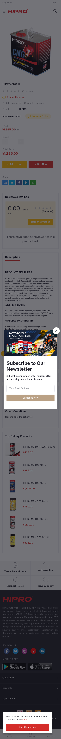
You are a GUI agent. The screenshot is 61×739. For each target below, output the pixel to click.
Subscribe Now (30, 398)
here (24, 719)
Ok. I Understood (27, 727)
